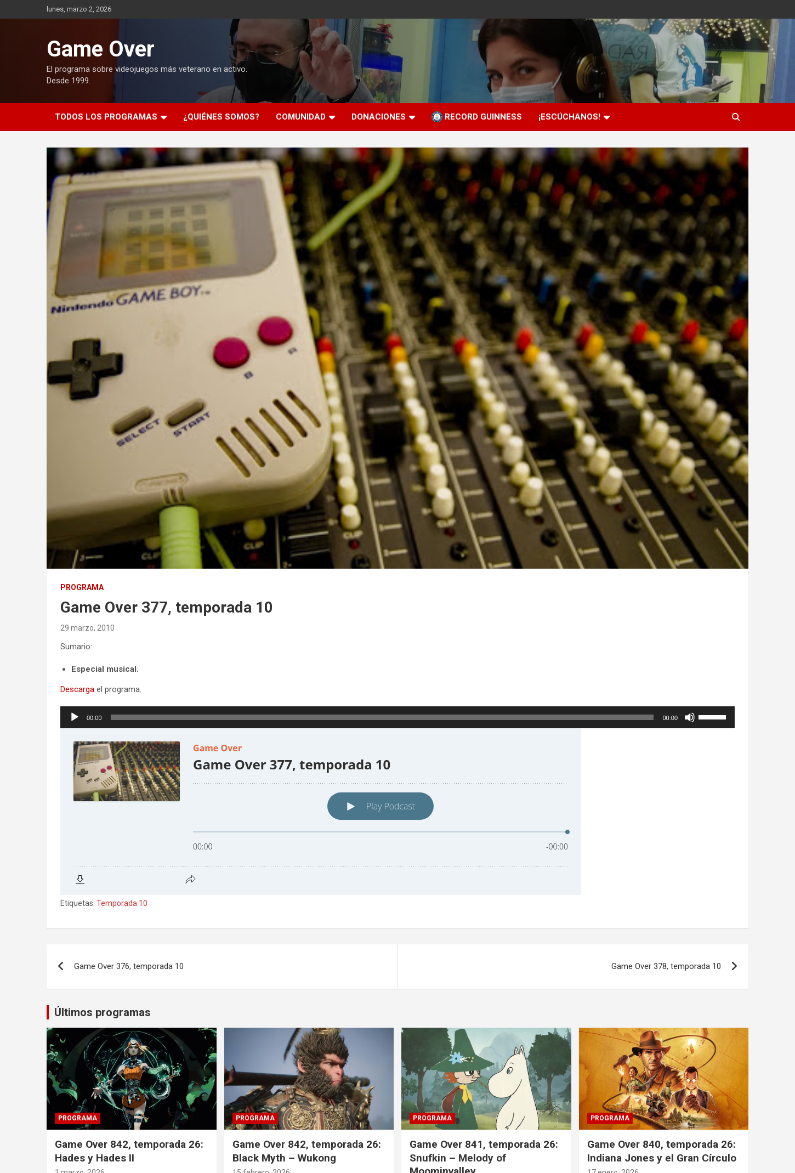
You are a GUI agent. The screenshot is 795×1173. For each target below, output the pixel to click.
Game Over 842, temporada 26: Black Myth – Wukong (306, 1151)
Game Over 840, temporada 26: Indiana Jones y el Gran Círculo (661, 1151)
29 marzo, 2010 (87, 628)
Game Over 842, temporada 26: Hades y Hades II (129, 1151)
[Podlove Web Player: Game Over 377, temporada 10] (397, 811)
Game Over (101, 49)
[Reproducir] (74, 717)
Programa (82, 587)
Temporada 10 (121, 903)
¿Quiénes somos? (221, 117)
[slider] (382, 717)
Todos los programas (106, 117)
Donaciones (378, 117)
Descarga (77, 689)
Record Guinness (476, 116)
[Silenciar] (689, 717)
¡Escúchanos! (569, 117)
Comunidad (301, 117)
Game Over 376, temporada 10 (129, 966)
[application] (397, 717)
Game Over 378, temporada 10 (666, 966)
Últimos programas (102, 1012)
